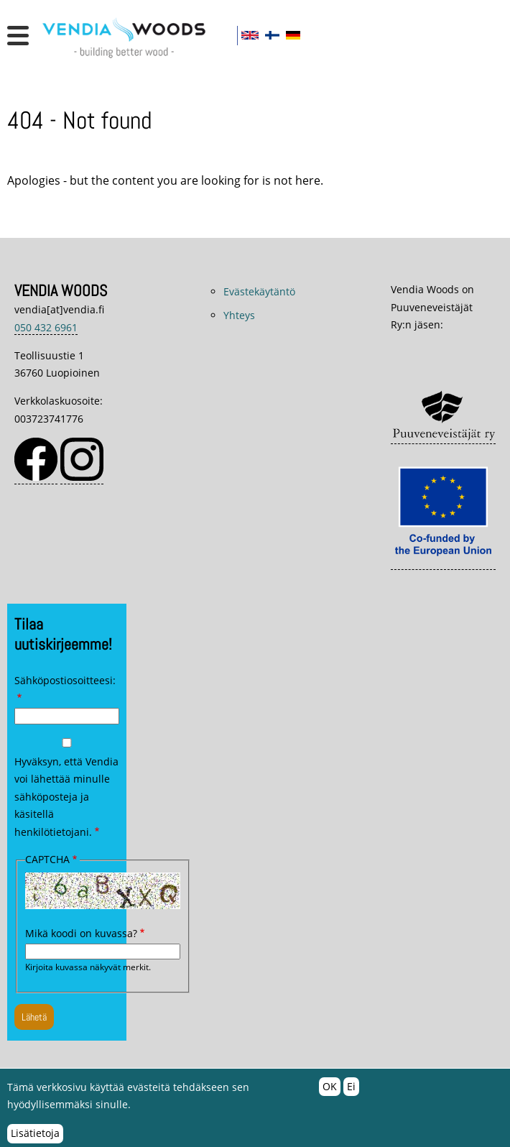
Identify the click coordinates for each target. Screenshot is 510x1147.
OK (330, 1091)
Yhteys (239, 315)
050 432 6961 (46, 327)
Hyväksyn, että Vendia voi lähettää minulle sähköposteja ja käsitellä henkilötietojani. (66, 797)
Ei (351, 1091)
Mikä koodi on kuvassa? (81, 933)
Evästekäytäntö (259, 291)
